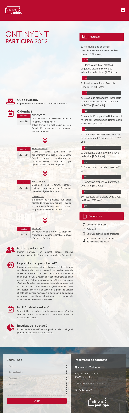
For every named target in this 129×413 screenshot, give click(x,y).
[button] (123, 10)
